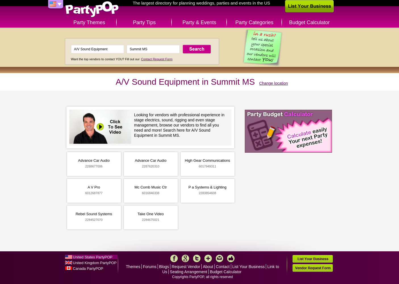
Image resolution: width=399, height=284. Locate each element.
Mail (219, 258)
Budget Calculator (309, 22)
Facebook (174, 258)
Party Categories (254, 22)
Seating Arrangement (188, 272)
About (208, 266)
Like (231, 258)
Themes (133, 266)
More (208, 258)
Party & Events (199, 22)
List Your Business (248, 266)
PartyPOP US (92, 9)
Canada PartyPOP (88, 268)
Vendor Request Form (312, 268)
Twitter (196, 258)
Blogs (164, 266)
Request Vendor (186, 266)
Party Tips (144, 22)
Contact (222, 266)
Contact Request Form (157, 59)
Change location (273, 83)
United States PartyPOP (92, 257)
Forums (149, 266)
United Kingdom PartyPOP (95, 263)
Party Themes (89, 22)
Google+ (185, 258)
